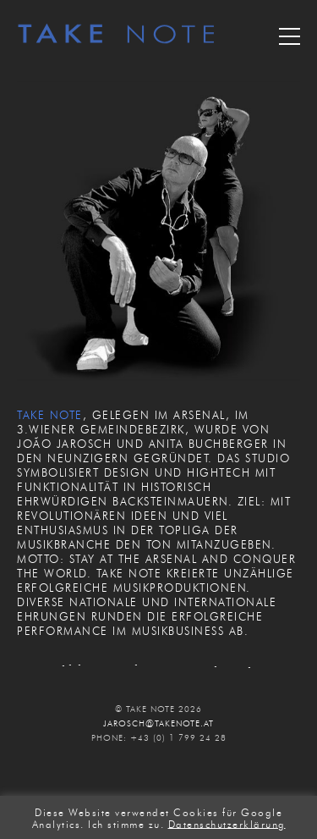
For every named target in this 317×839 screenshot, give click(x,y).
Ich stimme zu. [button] (126, 823)
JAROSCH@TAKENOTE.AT (158, 723)
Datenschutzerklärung (227, 823)
